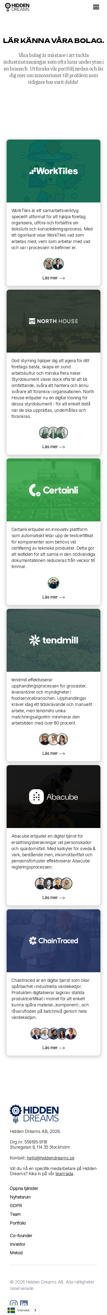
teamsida (64, 1173)
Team (15, 1214)
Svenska (19, 1310)
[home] (17, 7)
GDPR (16, 1205)
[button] (96, 7)
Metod (16, 1252)
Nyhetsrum (20, 1197)
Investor (17, 1244)
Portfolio (18, 1223)
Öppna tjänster (24, 1188)
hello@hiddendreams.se (51, 1157)
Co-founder (21, 1235)
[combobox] (22, 1310)
